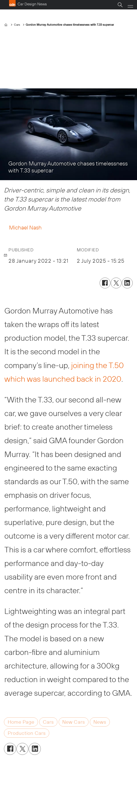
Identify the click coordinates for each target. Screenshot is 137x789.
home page (21, 722)
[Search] (120, 4)
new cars (73, 722)
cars (48, 722)
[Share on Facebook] (105, 283)
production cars (27, 733)
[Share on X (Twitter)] (116, 283)
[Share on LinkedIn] (127, 283)
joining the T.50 (97, 365)
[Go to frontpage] (27, 3)
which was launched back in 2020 (62, 379)
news (99, 722)
